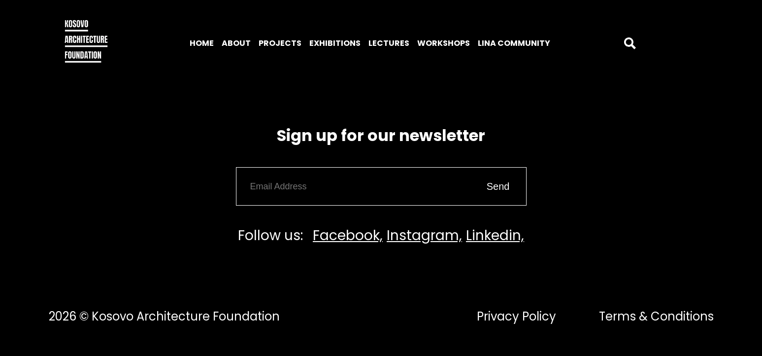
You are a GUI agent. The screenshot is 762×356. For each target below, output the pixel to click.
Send (498, 186)
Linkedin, (495, 235)
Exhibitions (335, 43)
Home (202, 43)
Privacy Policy (516, 316)
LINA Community (514, 43)
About (236, 43)
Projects (280, 43)
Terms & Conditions (656, 316)
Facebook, (348, 235)
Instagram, (424, 235)
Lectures (388, 43)
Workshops (443, 43)
